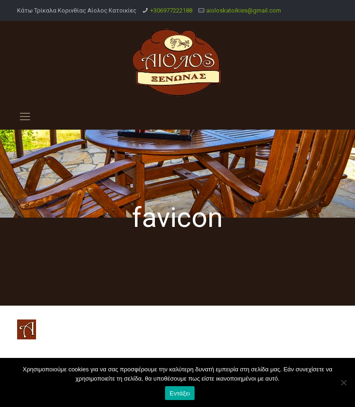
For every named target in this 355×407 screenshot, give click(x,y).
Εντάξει (180, 393)
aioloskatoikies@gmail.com (243, 10)
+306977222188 (171, 10)
